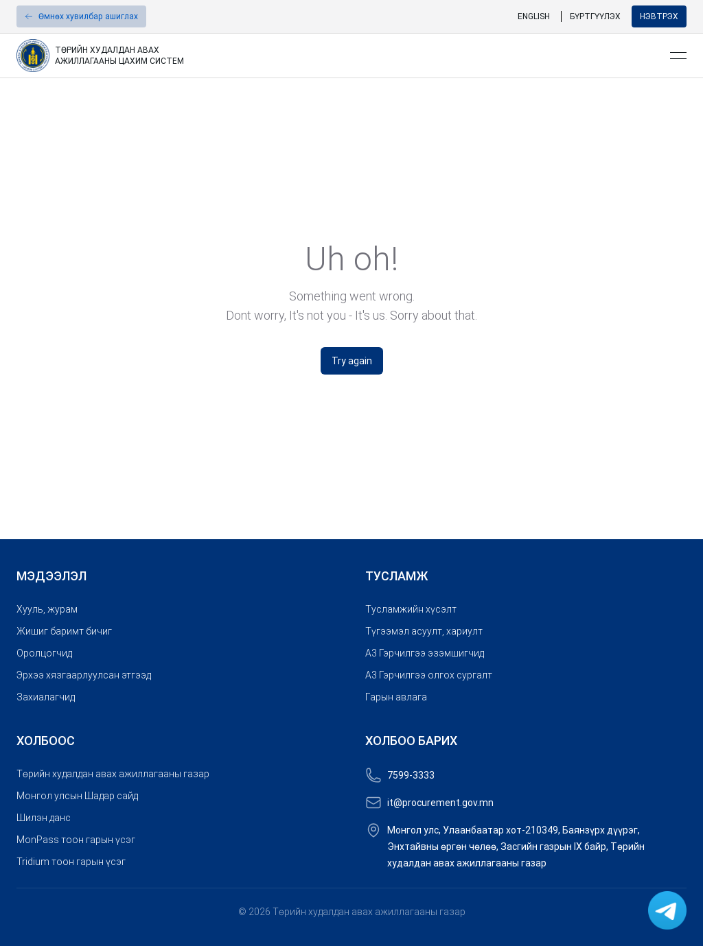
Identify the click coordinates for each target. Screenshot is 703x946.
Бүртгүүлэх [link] (595, 16)
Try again (352, 360)
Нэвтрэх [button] (659, 16)
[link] (337, 55)
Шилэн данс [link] (43, 817)
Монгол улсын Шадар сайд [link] (77, 795)
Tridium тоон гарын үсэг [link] (71, 861)
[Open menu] (678, 56)
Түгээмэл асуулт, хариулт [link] (424, 631)
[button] (81, 16)
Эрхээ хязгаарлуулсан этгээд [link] (83, 675)
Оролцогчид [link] (44, 653)
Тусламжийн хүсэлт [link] (411, 609)
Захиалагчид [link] (45, 696)
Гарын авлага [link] (396, 696)
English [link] (534, 16)
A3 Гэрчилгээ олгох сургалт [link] (428, 675)
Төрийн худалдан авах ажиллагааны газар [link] (112, 773)
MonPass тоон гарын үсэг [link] (75, 839)
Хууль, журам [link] (47, 609)
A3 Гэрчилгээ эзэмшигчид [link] (424, 653)
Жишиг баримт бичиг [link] (64, 631)
